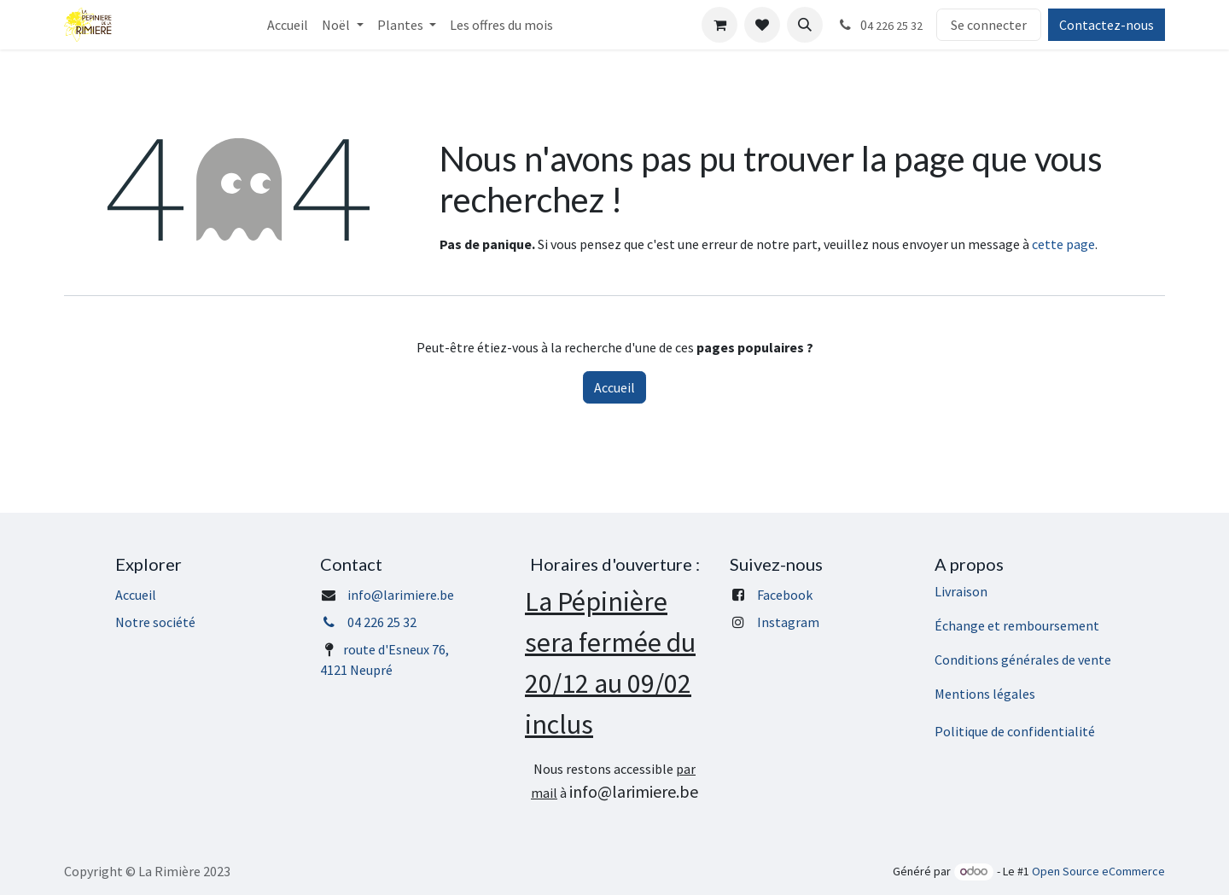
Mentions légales (985, 693)
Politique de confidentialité (1015, 731)
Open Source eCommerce (1098, 871)
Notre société (155, 622)
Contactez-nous (1106, 24)
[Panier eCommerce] (719, 25)
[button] (805, 25)
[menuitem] (287, 25)
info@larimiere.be (400, 594)
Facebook (785, 594)
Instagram (788, 622)
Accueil (614, 387)
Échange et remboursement (1017, 625)
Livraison (961, 591)
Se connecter (989, 24)
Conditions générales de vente (1023, 659)
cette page (1063, 244)
